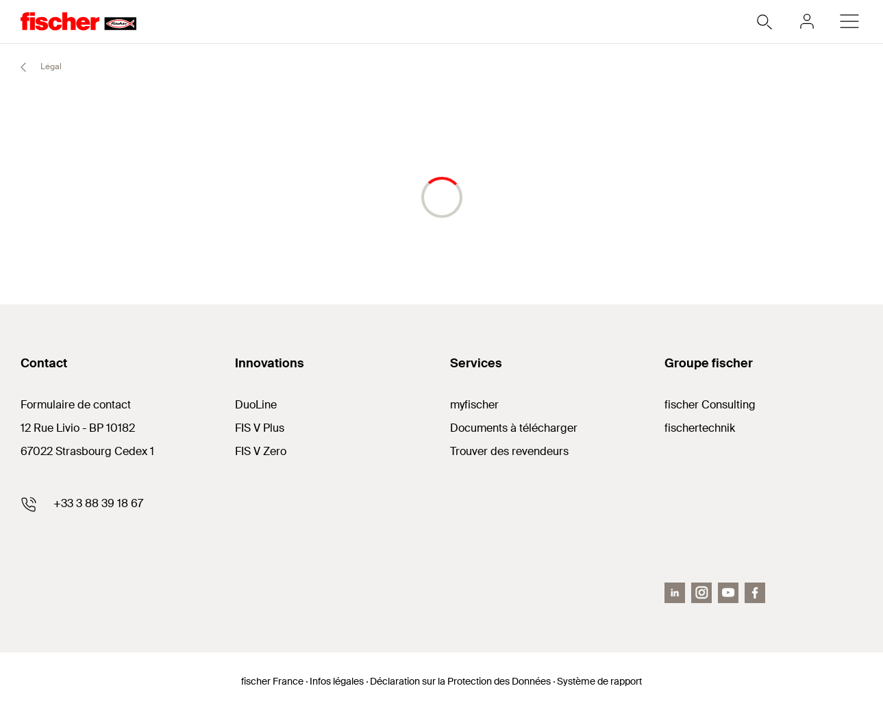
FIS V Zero (260, 451)
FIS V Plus (259, 428)
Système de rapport (599, 681)
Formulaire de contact (76, 404)
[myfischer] (807, 21)
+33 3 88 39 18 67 (98, 503)
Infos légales (337, 681)
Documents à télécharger (513, 428)
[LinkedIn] (674, 593)
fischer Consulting (710, 404)
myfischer (474, 404)
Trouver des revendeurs (509, 451)
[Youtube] (728, 593)
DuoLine (256, 404)
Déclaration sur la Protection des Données (460, 681)
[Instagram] (701, 593)
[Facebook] (755, 593)
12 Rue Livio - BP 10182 (78, 428)
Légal (35, 67)
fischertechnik (699, 428)
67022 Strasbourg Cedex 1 (87, 451)
